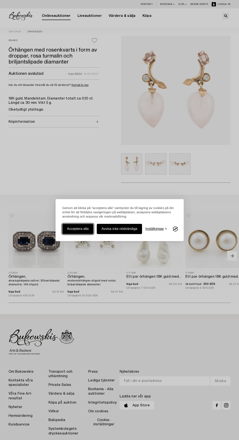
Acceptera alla (78, 229)
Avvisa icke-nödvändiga (119, 229)
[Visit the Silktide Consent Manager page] (175, 229)
